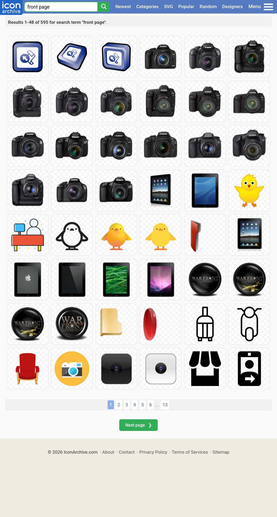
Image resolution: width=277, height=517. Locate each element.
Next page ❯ (138, 425)
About (108, 452)
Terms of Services (190, 452)
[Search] (103, 7)
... (157, 405)
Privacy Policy (153, 452)
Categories (147, 6)
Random (208, 6)
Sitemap (221, 452)
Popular (186, 6)
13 (165, 404)
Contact (127, 452)
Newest (123, 6)
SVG (168, 6)
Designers (232, 6)
